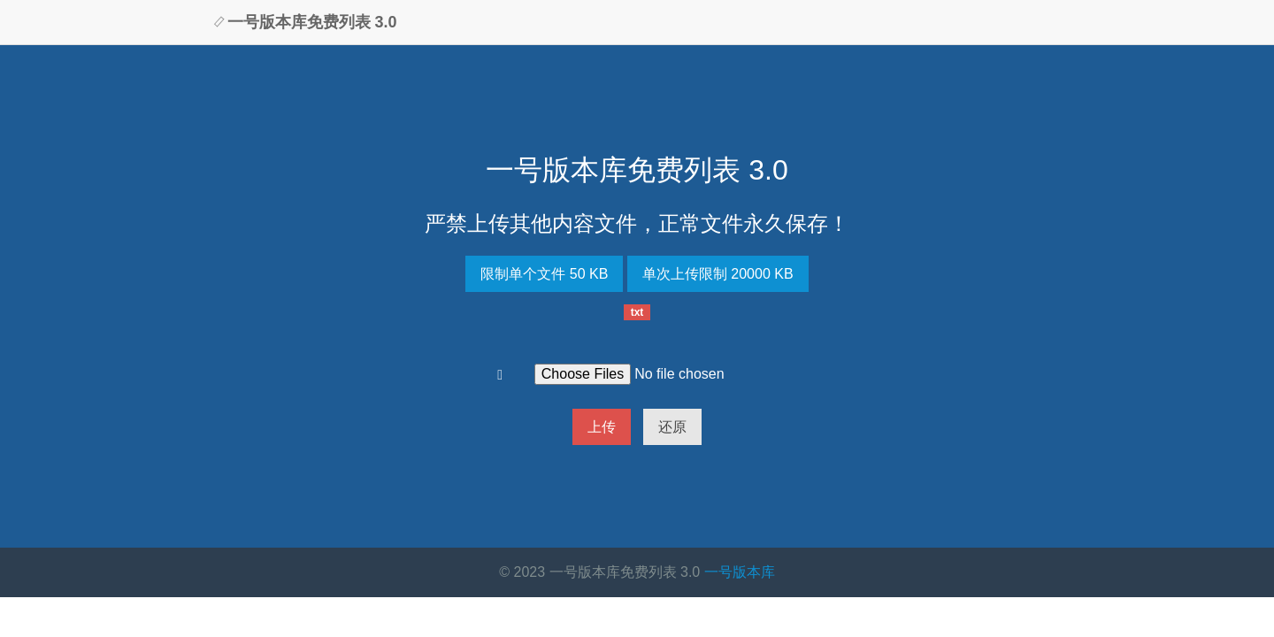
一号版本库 (739, 571)
